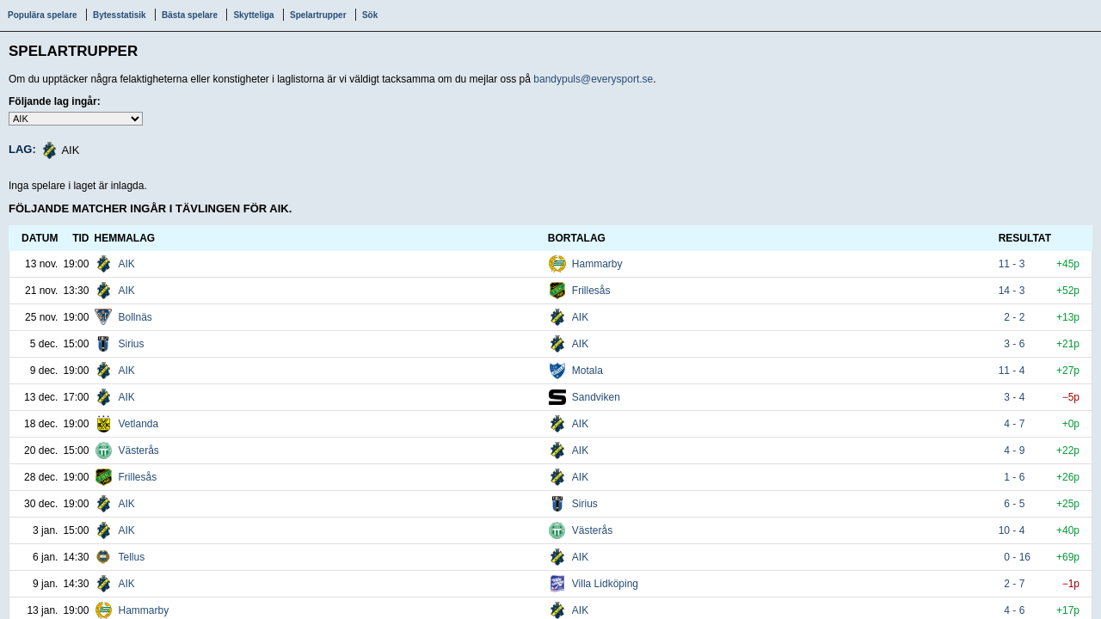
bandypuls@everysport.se (593, 79)
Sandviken (596, 397)
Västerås (138, 450)
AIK (126, 264)
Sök (370, 15)
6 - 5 (1014, 504)
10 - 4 (1014, 530)
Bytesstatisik (119, 15)
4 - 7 (1014, 424)
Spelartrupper (318, 15)
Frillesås (591, 291)
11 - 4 (1014, 371)
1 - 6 (1014, 477)
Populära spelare (42, 15)
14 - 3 (1014, 291)
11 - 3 (1014, 264)
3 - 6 (1014, 344)
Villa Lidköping (605, 584)
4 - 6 (1014, 610)
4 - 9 (1014, 450)
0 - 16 (1014, 557)
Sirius (131, 344)
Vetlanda (138, 424)
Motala (587, 371)
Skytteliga (253, 15)
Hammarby (597, 264)
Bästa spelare (190, 15)
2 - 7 (1014, 584)
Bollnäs (134, 317)
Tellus (131, 557)
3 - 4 (1014, 397)
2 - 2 (1014, 317)
